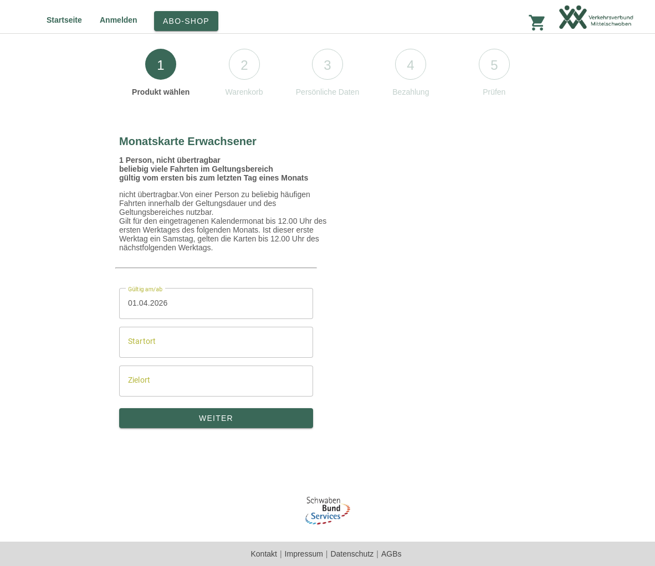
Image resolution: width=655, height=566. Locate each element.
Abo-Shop (186, 21)
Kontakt (263, 553)
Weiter (216, 418)
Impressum (304, 553)
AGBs (391, 553)
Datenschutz (351, 553)
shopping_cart (537, 22)
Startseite (64, 20)
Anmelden (118, 20)
